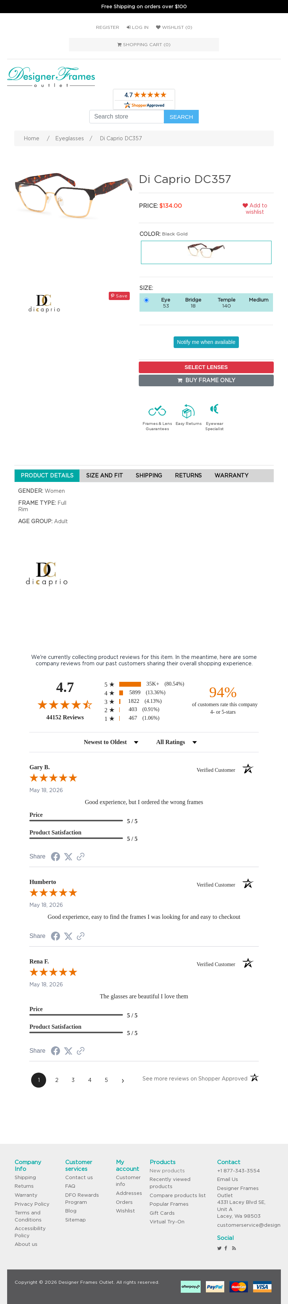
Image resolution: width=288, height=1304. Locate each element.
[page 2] (57, 1080)
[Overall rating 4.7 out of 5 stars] (65, 704)
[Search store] (126, 116)
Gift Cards (162, 1213)
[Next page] (123, 1080)
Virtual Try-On (167, 1221)
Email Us (227, 1179)
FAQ (70, 1186)
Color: (150, 234)
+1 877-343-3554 (238, 1170)
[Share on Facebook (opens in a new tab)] (55, 858)
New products (167, 1170)
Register (107, 27)
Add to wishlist (255, 209)
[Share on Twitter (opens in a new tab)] (68, 857)
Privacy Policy (32, 1204)
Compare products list (178, 1195)
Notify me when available (206, 342)
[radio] (143, 684)
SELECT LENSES (206, 367)
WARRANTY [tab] (231, 476)
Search (181, 117)
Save (119, 295)
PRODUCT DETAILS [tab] (47, 476)
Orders (124, 1202)
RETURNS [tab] (188, 476)
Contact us (79, 1177)
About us (26, 1244)
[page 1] (38, 1080)
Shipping (25, 1177)
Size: (146, 288)
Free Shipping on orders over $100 (144, 6)
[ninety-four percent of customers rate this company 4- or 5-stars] (223, 699)
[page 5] (106, 1080)
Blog (70, 1211)
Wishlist (125, 1211)
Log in (137, 27)
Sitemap (75, 1220)
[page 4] (90, 1080)
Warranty (26, 1195)
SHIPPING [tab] (149, 476)
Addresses (129, 1193)
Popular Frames (169, 1204)
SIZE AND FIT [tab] (104, 476)
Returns (24, 1186)
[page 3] (73, 1080)
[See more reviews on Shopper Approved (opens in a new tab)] (80, 857)
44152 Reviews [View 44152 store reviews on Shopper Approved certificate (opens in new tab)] (73, 717)
